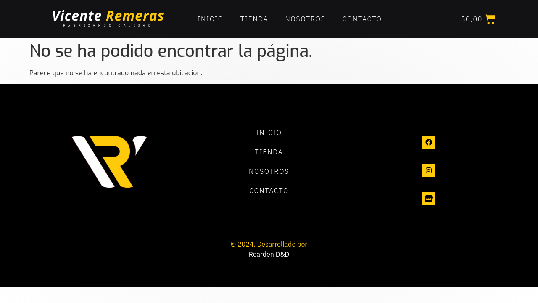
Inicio (211, 19)
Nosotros (305, 19)
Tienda (254, 19)
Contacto (362, 19)
